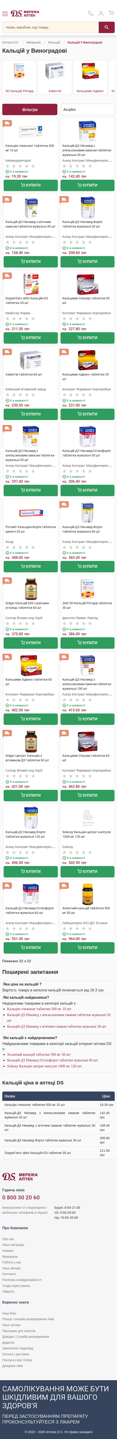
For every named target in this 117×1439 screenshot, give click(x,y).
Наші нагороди (13, 1245)
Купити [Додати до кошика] (31, 185)
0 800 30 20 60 (21, 1197)
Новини (7, 1250)
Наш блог (9, 1313)
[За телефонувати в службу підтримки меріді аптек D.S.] (90, 15)
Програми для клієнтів (18, 1331)
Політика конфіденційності (22, 1280)
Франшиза (10, 1256)
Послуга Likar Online (17, 1360)
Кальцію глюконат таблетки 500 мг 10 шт (39, 1009)
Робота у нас (11, 1262)
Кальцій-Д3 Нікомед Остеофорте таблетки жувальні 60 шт (52, 1060)
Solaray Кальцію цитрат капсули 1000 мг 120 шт (44, 1066)
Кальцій (54, 42)
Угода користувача (16, 1286)
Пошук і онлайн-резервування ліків (28, 1319)
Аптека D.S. (10, 42)
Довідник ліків (12, 1366)
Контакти (9, 1274)
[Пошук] (107, 27)
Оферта (8, 1291)
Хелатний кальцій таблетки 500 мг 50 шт (39, 1054)
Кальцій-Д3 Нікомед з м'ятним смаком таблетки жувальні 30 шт (56, 1026)
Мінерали (34, 42)
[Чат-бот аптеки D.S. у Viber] (58, 1409)
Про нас (8, 1239)
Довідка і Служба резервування (25, 1336)
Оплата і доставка (15, 1354)
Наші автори (11, 1268)
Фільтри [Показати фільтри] (29, 109)
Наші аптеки (11, 1325)
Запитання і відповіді (17, 1348)
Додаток (8, 1342)
